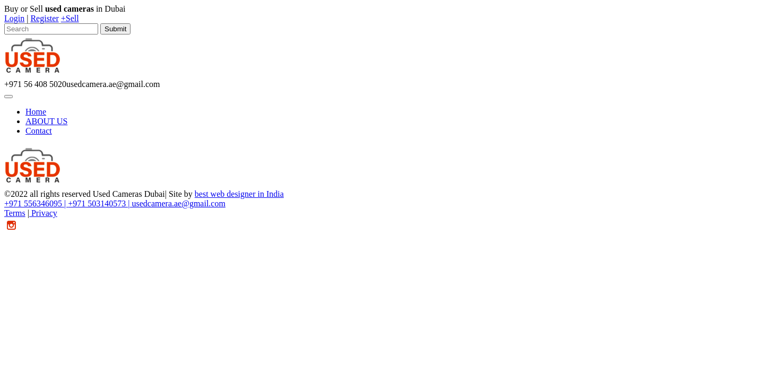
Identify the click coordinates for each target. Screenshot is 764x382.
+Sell (70, 18)
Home (35, 111)
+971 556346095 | (36, 203)
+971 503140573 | (98, 203)
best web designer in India (239, 193)
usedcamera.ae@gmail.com (177, 203)
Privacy (43, 213)
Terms (14, 213)
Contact (38, 130)
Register (44, 18)
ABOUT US (46, 121)
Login (14, 18)
